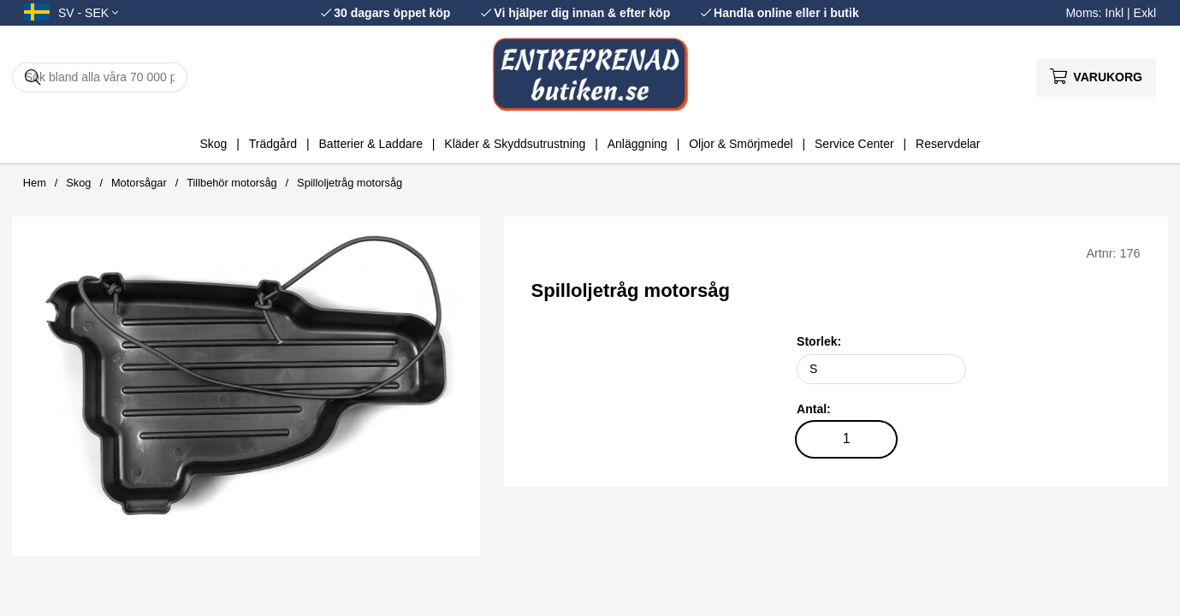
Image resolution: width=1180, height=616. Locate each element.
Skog (213, 144)
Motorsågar (139, 182)
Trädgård (273, 144)
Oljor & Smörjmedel (740, 144)
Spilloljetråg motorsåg (349, 182)
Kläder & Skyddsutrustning (514, 144)
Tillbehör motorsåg (232, 182)
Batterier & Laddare (371, 144)
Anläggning (637, 144)
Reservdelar (948, 144)
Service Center (854, 144)
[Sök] (99, 77)
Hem (34, 182)
